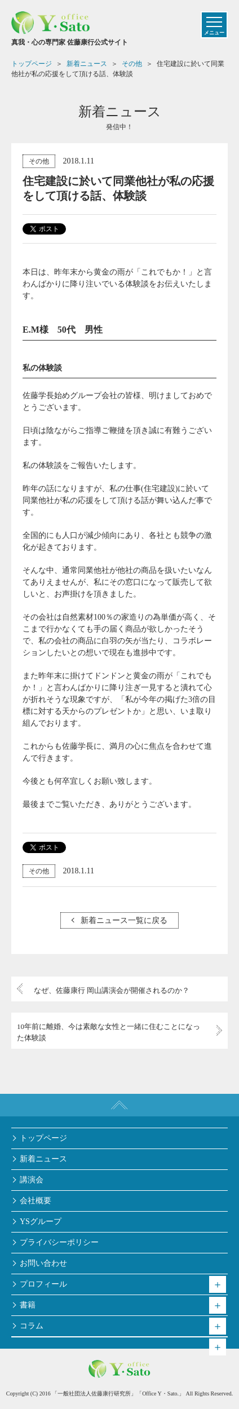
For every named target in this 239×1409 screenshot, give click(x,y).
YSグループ (40, 1221)
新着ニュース (43, 1159)
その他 (39, 161)
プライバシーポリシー (59, 1242)
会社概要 (35, 1200)
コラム (31, 1326)
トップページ (43, 1138)
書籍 (28, 1305)
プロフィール (43, 1284)
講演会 (31, 1180)
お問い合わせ (43, 1263)
